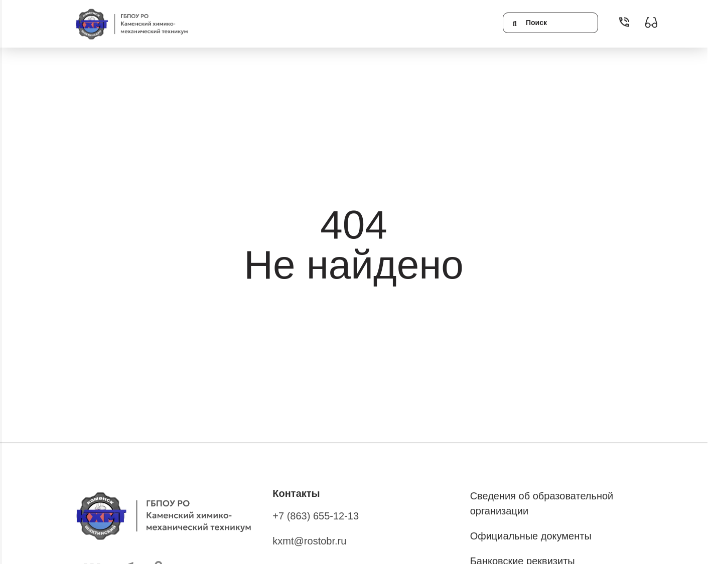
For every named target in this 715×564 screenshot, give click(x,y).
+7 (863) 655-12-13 (315, 515)
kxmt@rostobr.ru (309, 540)
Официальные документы (531, 535)
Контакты (296, 493)
